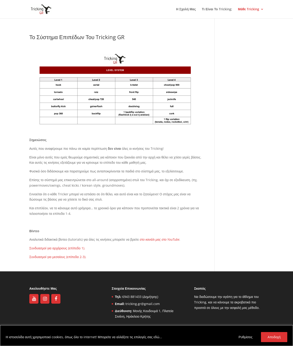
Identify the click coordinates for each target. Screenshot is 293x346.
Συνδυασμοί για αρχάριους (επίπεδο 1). (57, 248)
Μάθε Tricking (248, 9)
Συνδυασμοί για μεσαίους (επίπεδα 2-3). (57, 257)
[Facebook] (55, 299)
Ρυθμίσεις (245, 337)
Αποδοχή (274, 337)
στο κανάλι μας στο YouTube (160, 239)
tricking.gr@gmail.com (142, 304)
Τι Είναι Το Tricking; (217, 9)
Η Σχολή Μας (186, 9)
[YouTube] (33, 299)
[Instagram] (44, 299)
